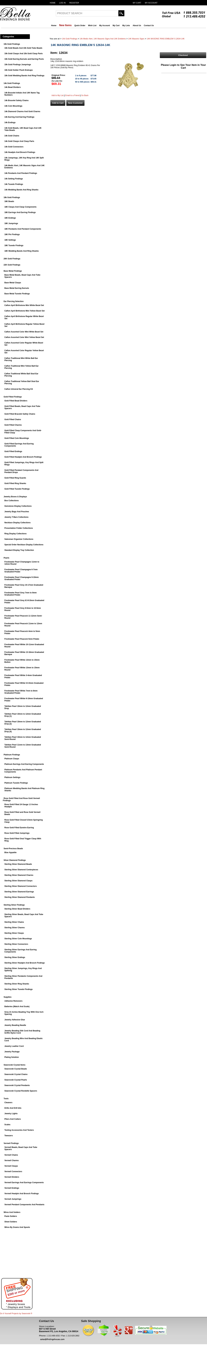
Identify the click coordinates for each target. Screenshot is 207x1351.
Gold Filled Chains (12, 419)
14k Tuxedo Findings (13, 184)
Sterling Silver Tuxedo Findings (18, 989)
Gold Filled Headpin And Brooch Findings (23, 457)
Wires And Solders (12, 1212)
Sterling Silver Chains (14, 922)
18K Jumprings (11, 223)
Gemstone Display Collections (18, 506)
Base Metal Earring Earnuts (16, 288)
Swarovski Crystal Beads (15, 1069)
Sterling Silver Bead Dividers (17, 909)
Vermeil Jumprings (12, 1199)
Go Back (84, 95)
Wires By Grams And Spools (17, 1227)
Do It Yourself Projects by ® (16, 1313)
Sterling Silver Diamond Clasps (18, 881)
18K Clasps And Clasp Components (20, 207)
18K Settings (10, 240)
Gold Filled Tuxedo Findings (17, 489)
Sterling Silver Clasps (14, 933)
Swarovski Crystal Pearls (15, 1080)
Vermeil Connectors (13, 1171)
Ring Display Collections (15, 534)
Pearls (6, 558)
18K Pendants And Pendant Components (22, 229)
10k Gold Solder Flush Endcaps (18, 70)
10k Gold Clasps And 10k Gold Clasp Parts (23, 53)
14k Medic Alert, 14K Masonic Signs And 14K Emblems (103, 39)
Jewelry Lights (10, 1113)
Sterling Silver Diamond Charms (18, 875)
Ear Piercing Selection (14, 301)
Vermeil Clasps (11, 1166)
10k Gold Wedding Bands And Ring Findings (24, 75)
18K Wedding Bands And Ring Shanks (21, 251)
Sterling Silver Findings (14, 905)
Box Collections (11, 500)
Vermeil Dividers (11, 1177)
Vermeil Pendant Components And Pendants (24, 1204)
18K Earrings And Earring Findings (20, 212)
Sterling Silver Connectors (16, 944)
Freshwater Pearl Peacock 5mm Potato (21, 639)
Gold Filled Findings (13, 397)
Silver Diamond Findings (15, 860)
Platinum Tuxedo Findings (16, 783)
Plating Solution (11, 1057)
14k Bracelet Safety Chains (16, 100)
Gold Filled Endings (13, 451)
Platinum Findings (12, 755)
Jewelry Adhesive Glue (14, 1020)
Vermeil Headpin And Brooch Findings (21, 1193)
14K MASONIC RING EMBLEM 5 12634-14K (165, 39)
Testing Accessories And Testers (19, 1130)
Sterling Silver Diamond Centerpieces (21, 870)
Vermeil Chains (11, 1155)
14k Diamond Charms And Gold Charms (22, 111)
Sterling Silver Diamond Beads (18, 864)
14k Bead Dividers (12, 87)
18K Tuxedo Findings (13, 245)
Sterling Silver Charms (14, 927)
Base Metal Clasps (12, 283)
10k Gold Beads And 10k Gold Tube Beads (23, 48)
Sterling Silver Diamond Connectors (20, 886)
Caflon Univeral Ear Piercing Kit (18, 389)
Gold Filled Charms (13, 425)
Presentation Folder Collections (18, 528)
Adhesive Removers (13, 1001)
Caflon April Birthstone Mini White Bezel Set (24, 305)
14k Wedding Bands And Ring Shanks (21, 190)
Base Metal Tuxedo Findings (17, 294)
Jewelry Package (12, 1052)
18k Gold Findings (12, 197)
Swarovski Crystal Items (14, 1065)
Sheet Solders (10, 1222)
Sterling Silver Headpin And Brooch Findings (24, 963)
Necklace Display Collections (17, 523)
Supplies (7, 997)
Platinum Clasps (11, 759)
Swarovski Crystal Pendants (17, 1085)
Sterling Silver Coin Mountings (18, 939)
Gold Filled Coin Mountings (16, 438)
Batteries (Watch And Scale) (16, 1006)
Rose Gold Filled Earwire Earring (19, 828)
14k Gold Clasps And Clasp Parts (19, 141)
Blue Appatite (10, 852)
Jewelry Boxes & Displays (15, 497)
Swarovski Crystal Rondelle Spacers (20, 1091)
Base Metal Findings (13, 271)
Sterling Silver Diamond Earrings (19, 892)
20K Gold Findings (12, 259)
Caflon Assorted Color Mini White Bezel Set (23, 332)
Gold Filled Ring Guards (15, 478)
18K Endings (10, 218)
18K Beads (9, 201)
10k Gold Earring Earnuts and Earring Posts (24, 59)
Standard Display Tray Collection (19, 550)
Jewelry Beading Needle (15, 1025)
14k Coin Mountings (13, 106)
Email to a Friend (72, 95)
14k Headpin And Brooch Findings (19, 152)
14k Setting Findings (13, 179)
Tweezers (8, 1135)
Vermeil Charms (11, 1160)
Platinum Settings (12, 777)
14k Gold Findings (12, 83)
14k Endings (10, 122)
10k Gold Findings (12, 44)
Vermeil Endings (11, 1188)
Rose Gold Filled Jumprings (16, 833)
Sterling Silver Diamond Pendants (19, 897)
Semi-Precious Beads (13, 848)
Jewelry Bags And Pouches (16, 511)
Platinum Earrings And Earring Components (24, 764)
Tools (6, 1098)
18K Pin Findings (12, 234)
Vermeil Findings (11, 1143)
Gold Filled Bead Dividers (15, 401)
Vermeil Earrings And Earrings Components (24, 1182)
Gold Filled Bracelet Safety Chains (19, 414)
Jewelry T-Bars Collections (16, 517)
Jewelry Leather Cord (14, 1046)
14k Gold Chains (11, 136)
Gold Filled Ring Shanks (15, 483)
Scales (7, 1124)
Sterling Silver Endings (14, 957)
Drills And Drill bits (12, 1108)
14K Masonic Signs (136, 39)
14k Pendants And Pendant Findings (20, 173)
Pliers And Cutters (12, 1119)
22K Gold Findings (12, 265)
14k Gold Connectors (13, 147)
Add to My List (57, 95)
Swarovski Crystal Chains (16, 1074)
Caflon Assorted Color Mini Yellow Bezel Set (24, 337)
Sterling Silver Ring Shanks (16, 984)
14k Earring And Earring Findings (19, 117)
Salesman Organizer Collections (18, 539)
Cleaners (8, 1102)
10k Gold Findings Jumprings (17, 64)
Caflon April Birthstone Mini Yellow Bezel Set (24, 311)
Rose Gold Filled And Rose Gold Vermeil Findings (21, 799)
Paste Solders (10, 1216)
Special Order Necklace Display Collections (23, 545)
